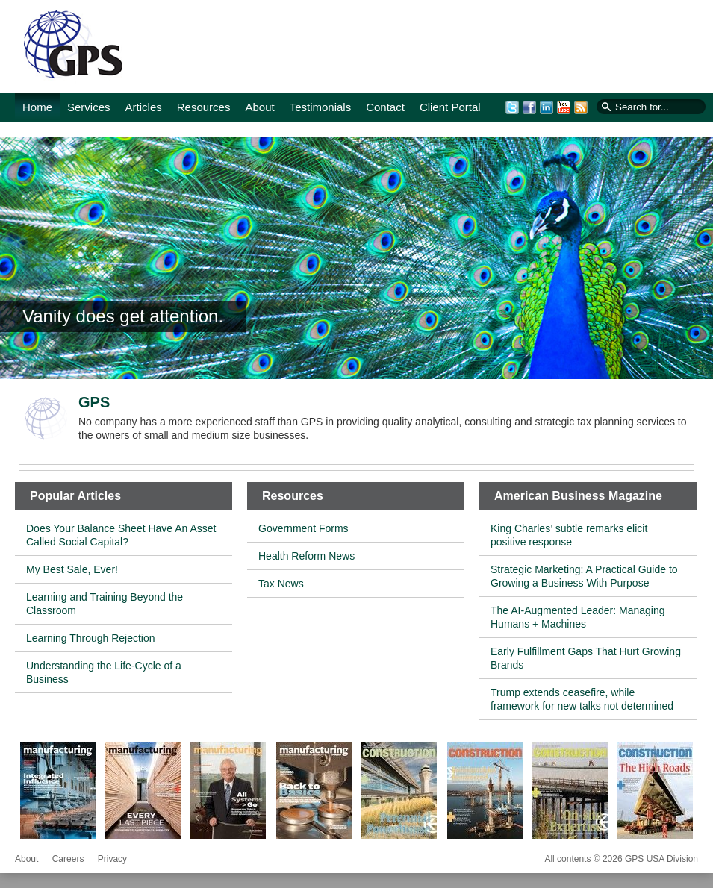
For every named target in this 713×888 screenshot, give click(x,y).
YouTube (563, 107)
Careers (68, 859)
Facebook (529, 107)
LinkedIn (546, 107)
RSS (581, 107)
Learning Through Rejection (90, 638)
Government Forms (303, 528)
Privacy (112, 859)
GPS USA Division (72, 47)
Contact (385, 107)
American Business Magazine (578, 496)
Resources (204, 107)
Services (88, 107)
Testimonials (321, 107)
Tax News (281, 584)
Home (37, 107)
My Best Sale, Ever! (72, 569)
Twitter (512, 107)
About (259, 107)
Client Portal (450, 107)
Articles (143, 107)
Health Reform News (306, 556)
